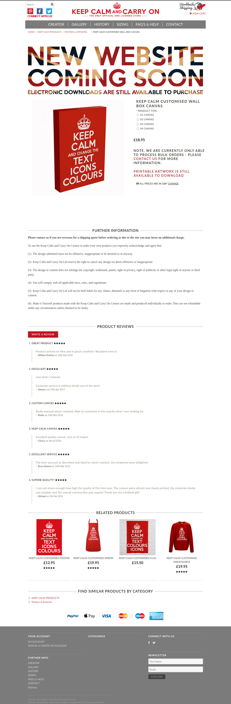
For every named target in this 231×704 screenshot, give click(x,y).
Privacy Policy (42, 702)
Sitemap (32, 687)
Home (31, 32)
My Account (36, 641)
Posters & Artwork (76, 32)
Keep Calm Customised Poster (49, 558)
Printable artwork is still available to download (162, 173)
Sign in (32, 645)
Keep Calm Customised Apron (93, 558)
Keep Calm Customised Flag (137, 558)
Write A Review (43, 334)
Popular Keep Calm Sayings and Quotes (87, 702)
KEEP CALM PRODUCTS (50, 32)
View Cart (197, 13)
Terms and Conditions (59, 702)
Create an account (54, 645)
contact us (145, 159)
